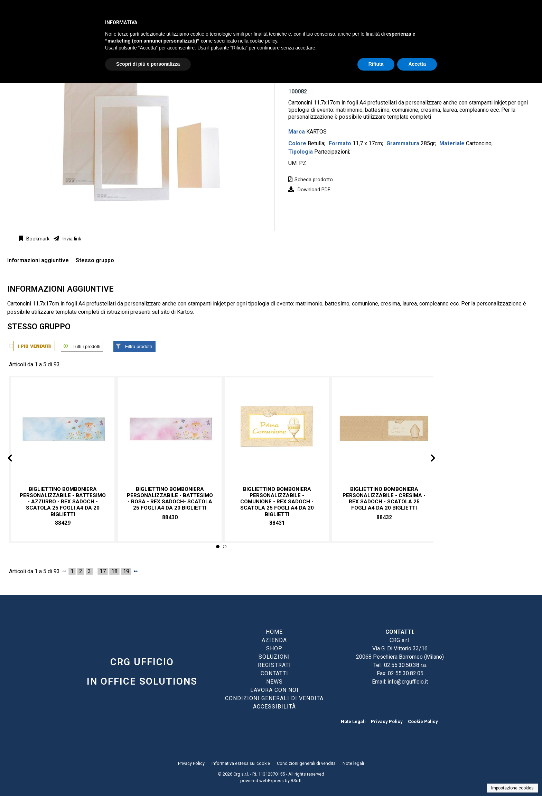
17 (103, 571)
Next (427, 459)
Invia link (71, 239)
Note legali (353, 763)
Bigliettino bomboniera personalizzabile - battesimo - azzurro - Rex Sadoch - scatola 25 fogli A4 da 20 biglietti (63, 502)
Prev (15, 459)
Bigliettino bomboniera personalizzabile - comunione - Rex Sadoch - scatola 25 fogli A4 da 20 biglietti (277, 502)
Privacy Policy (387, 721)
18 (114, 571)
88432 (384, 517)
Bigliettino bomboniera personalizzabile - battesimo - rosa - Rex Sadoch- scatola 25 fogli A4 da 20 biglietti (170, 498)
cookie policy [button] (263, 41)
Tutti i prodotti (86, 346)
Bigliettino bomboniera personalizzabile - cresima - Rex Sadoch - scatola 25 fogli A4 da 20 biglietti (384, 498)
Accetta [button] (417, 64)
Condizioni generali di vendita (306, 763)
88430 (170, 517)
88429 (63, 523)
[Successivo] (135, 571)
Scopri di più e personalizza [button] (148, 64)
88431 (277, 523)
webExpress (271, 780)
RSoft (296, 780)
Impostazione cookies (512, 788)
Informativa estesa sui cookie (241, 763)
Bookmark (37, 239)
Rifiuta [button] (376, 64)
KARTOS (316, 131)
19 (126, 571)
